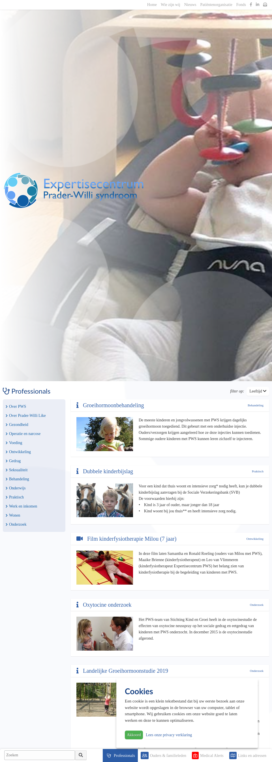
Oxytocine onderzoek (104, 605)
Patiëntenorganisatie (216, 5)
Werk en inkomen (21, 506)
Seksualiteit (16, 470)
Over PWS (16, 406)
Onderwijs (15, 488)
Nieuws (190, 5)
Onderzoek (16, 524)
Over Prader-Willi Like (26, 415)
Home (152, 5)
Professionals (124, 755)
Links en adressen (252, 755)
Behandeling (17, 479)
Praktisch (15, 497)
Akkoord (134, 735)
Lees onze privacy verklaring (169, 735)
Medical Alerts (212, 755)
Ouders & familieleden (168, 755)
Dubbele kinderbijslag (104, 471)
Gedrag (13, 461)
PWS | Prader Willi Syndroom (73, 190)
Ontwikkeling (18, 452)
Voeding (14, 443)
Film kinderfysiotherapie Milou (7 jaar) (126, 539)
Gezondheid (17, 425)
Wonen (13, 515)
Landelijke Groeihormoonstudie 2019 (122, 671)
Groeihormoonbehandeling (110, 405)
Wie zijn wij (170, 5)
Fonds (241, 5)
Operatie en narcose (23, 434)
